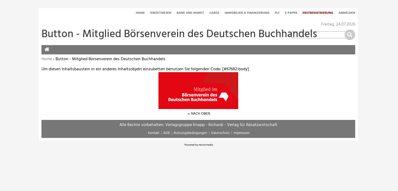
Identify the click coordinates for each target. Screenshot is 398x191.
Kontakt (154, 133)
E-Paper (291, 13)
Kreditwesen (160, 13)
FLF (277, 13)
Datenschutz (220, 133)
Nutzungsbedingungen (190, 133)
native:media (206, 145)
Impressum (242, 133)
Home (140, 13)
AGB (166, 133)
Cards (214, 13)
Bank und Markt (190, 13)
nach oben (200, 114)
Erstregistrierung (318, 13)
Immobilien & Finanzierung (247, 13)
